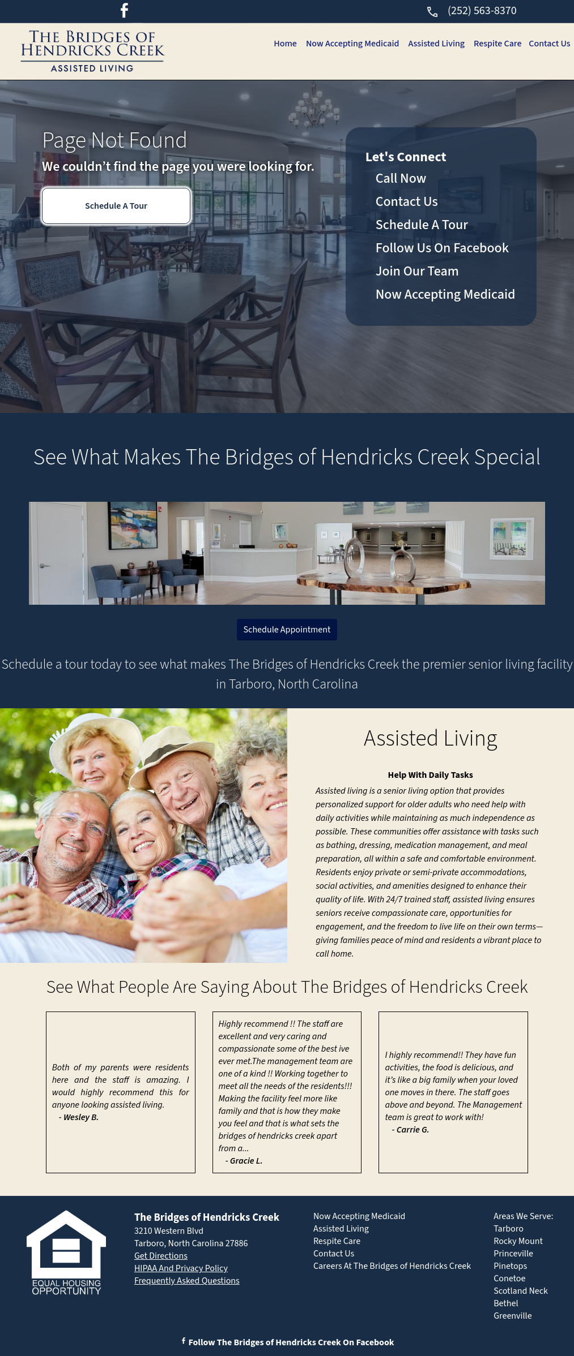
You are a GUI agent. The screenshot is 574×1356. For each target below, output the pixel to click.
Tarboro (509, 1228)
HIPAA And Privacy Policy (181, 1268)
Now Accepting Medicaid (347, 43)
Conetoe (509, 1278)
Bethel (506, 1303)
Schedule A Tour (116, 206)
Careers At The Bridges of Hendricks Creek (392, 1266)
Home (279, 43)
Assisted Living (433, 43)
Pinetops (510, 1266)
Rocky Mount (518, 1241)
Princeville (513, 1253)
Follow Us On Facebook (442, 248)
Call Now (401, 178)
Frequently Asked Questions (187, 1281)
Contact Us (549, 43)
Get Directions (161, 1256)
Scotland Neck (521, 1291)
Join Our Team (417, 271)
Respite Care (495, 43)
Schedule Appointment (287, 629)
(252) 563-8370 (471, 11)
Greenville (513, 1316)
